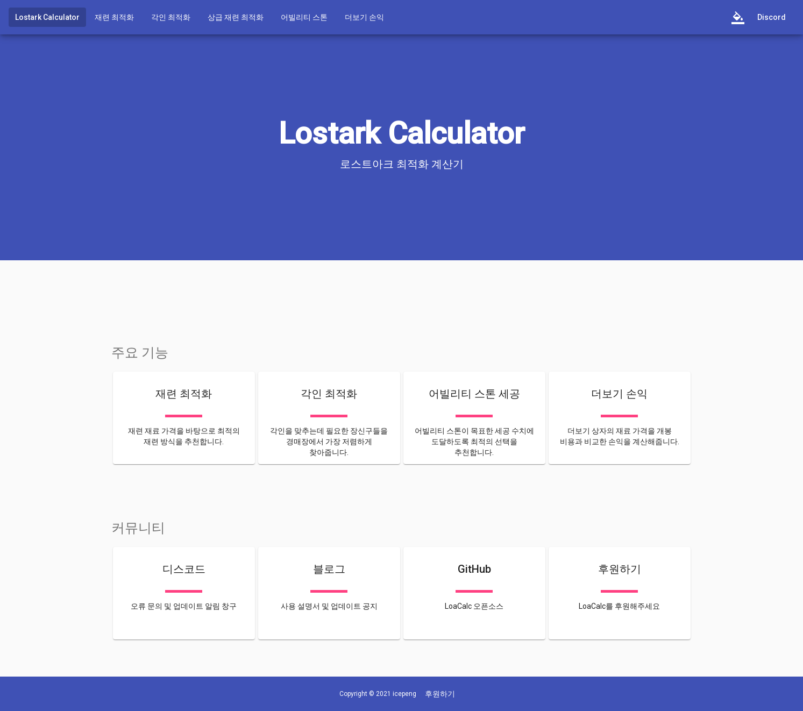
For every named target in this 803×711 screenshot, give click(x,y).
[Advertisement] (402, 293)
